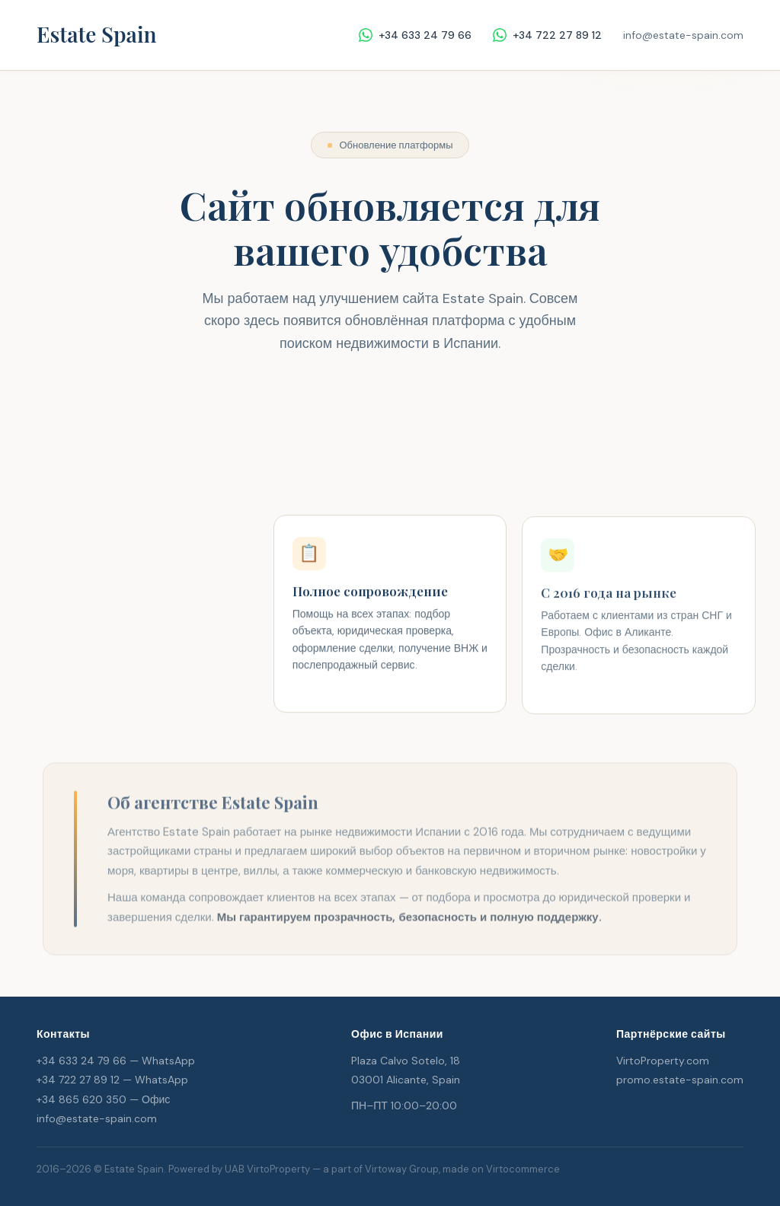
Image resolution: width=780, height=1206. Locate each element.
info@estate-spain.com (683, 35)
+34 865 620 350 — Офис (103, 1099)
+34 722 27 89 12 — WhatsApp (112, 1079)
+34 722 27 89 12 (547, 35)
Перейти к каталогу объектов (390, 405)
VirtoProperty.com (662, 1060)
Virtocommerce (523, 1169)
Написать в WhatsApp (390, 453)
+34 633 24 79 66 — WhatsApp (116, 1060)
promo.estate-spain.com (679, 1079)
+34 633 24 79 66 (415, 35)
